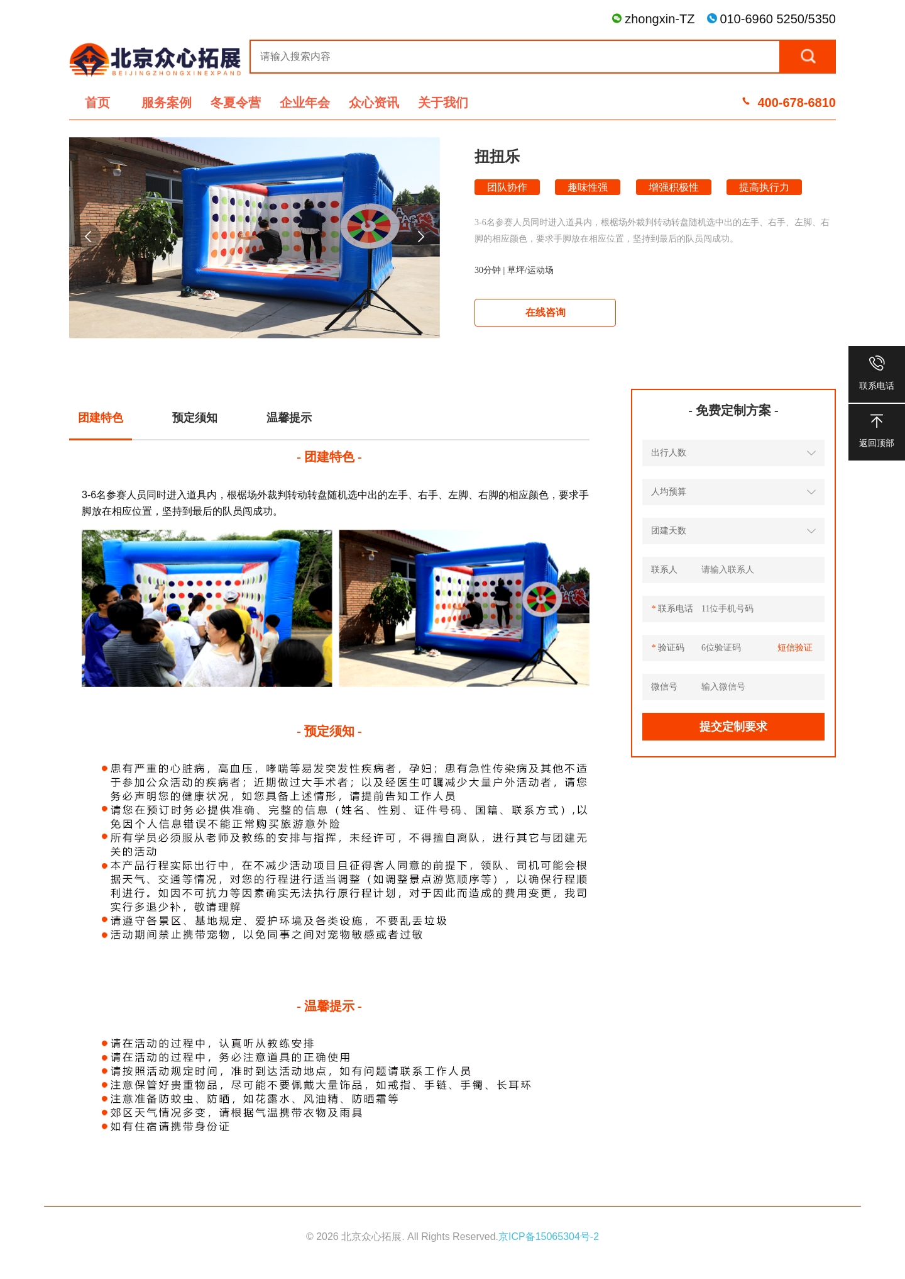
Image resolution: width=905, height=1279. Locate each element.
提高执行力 (764, 187)
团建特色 (100, 417)
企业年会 (305, 102)
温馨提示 (289, 417)
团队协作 (507, 187)
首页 (97, 102)
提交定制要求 (733, 726)
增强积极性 (674, 187)
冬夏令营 (236, 102)
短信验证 (795, 647)
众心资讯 (374, 102)
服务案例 (166, 102)
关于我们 (443, 102)
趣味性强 (588, 187)
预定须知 (194, 417)
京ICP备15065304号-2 (548, 1236)
